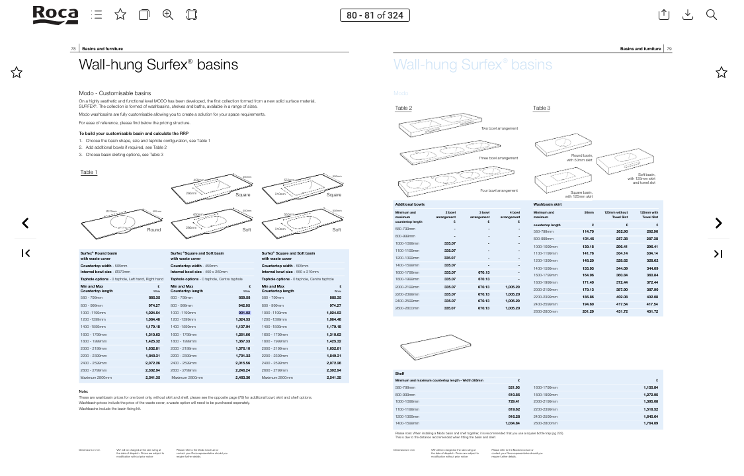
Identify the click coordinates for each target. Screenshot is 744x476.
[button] (38, 15)
